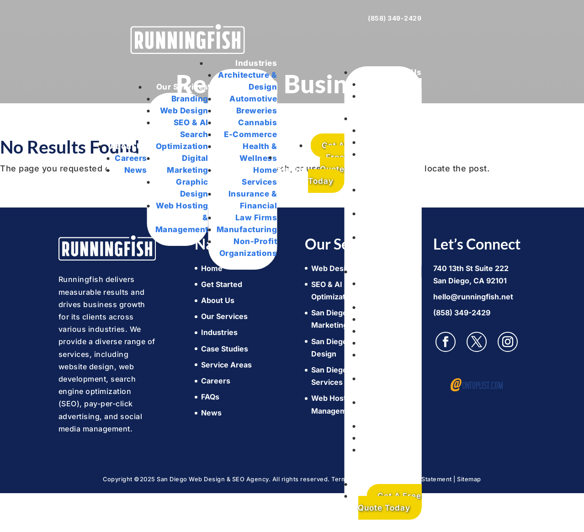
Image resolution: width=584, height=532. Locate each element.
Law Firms (256, 217)
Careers (131, 158)
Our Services (182, 86)
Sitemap (469, 479)
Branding (189, 98)
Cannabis (257, 122)
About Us (128, 146)
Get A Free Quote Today (326, 163)
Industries (256, 63)
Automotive (253, 98)
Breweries (256, 110)
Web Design (184, 110)
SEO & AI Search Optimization (182, 134)
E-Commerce (250, 134)
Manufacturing (247, 229)
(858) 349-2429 (394, 18)
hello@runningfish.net (473, 296)
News (135, 170)
